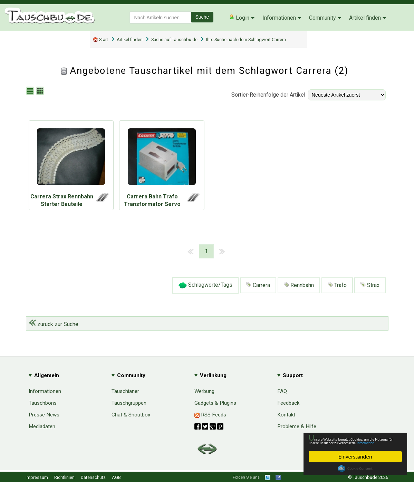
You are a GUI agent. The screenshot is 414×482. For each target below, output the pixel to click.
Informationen (279, 17)
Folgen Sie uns (246, 477)
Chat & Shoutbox (131, 415)
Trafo (337, 285)
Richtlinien (64, 477)
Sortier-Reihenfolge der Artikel (268, 94)
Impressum (37, 477)
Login (239, 17)
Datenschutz (93, 477)
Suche (202, 17)
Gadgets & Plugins (215, 403)
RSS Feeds (210, 415)
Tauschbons (43, 403)
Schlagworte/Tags (205, 285)
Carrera (258, 285)
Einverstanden (355, 456)
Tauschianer (125, 391)
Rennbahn (299, 285)
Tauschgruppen (129, 403)
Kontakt (286, 415)
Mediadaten (42, 426)
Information (352, 442)
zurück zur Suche (53, 324)
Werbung (204, 391)
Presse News (44, 415)
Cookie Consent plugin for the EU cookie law (355, 468)
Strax (369, 285)
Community (322, 17)
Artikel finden (365, 17)
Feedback (288, 403)
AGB (116, 477)
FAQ (282, 391)
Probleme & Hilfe (296, 426)
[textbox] (160, 17)
